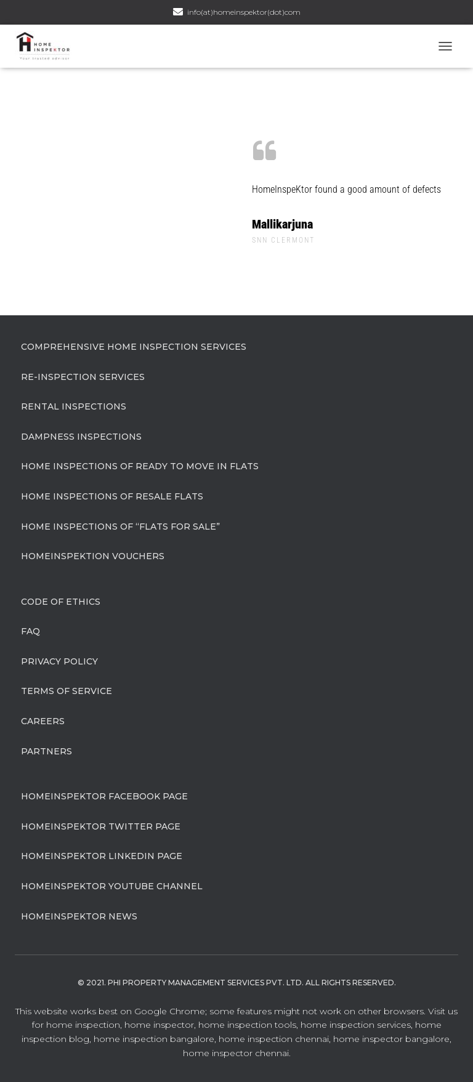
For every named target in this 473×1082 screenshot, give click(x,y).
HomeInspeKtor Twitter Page (100, 826)
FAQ (30, 631)
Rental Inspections (73, 406)
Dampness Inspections (81, 436)
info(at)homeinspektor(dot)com (244, 12)
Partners (46, 751)
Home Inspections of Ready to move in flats (140, 466)
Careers (43, 721)
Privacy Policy (59, 661)
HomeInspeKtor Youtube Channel (112, 886)
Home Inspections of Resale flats (112, 496)
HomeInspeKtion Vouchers (92, 556)
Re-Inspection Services (83, 376)
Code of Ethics (60, 601)
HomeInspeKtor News (79, 916)
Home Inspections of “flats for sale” (120, 526)
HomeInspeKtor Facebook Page (104, 796)
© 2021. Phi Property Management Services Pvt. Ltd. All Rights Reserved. (237, 982)
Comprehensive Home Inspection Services (133, 346)
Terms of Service (66, 690)
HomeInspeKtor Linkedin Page (101, 856)
